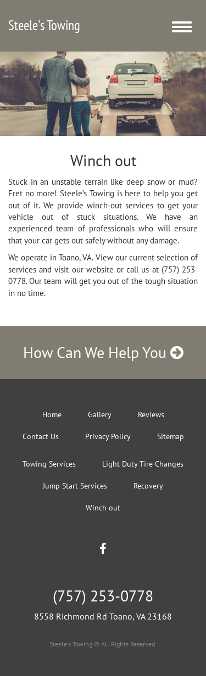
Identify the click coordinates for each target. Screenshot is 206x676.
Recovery (148, 486)
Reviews (151, 414)
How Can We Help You (103, 352)
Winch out (103, 508)
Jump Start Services (75, 486)
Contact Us (41, 436)
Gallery (100, 414)
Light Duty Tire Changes (142, 464)
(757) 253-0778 (103, 596)
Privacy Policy (108, 436)
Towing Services (49, 464)
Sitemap (170, 436)
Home (52, 414)
